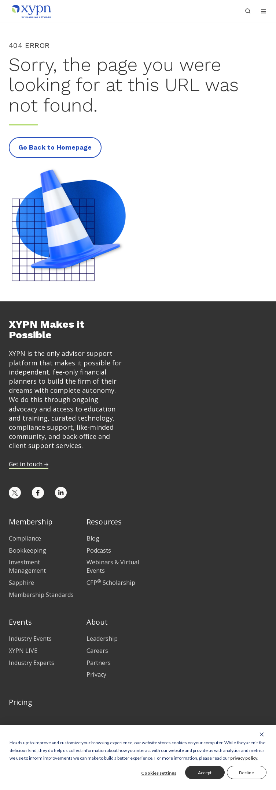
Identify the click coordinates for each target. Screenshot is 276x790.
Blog (93, 538)
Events (20, 622)
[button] (263, 11)
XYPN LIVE (23, 651)
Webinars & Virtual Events (113, 566)
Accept (204, 772)
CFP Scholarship (111, 583)
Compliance (25, 538)
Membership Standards (41, 595)
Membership (30, 522)
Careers (97, 651)
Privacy (96, 674)
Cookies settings (158, 773)
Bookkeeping (27, 550)
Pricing (20, 702)
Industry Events (30, 639)
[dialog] (138, 757)
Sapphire (21, 583)
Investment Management (27, 566)
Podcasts (99, 550)
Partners (99, 663)
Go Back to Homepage (55, 147)
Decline (246, 772)
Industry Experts (31, 663)
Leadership (102, 639)
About (97, 622)
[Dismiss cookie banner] (262, 734)
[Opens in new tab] (15, 493)
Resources (104, 522)
